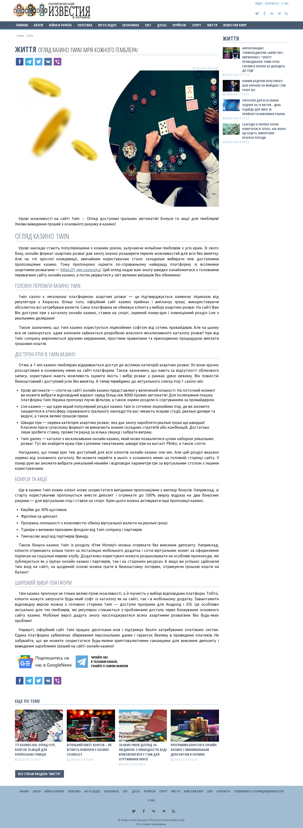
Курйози (179, 25)
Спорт (196, 25)
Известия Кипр (234, 25)
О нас (285, 3)
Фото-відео (107, 25)
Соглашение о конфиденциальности (258, 791)
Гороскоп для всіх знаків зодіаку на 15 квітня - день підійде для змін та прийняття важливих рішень (263, 107)
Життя (212, 25)
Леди (258, 3)
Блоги (38, 25)
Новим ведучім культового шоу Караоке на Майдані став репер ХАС (264, 85)
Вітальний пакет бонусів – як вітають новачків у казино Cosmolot (89, 750)
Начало (24, 791)
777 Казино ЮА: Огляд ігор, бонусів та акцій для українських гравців (35, 750)
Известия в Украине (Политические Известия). (153, 820)
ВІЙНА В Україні (60, 25)
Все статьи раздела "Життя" (39, 774)
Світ (148, 25)
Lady (210, 791)
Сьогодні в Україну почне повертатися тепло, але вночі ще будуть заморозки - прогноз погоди (264, 131)
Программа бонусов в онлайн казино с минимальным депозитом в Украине (194, 750)
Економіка (130, 25)
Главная (22, 25)
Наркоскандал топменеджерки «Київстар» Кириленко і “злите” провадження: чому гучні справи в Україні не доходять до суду (263, 59)
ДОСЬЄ (162, 25)
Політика (85, 25)
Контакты (271, 3)
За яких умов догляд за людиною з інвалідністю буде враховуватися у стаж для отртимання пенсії (143, 752)
